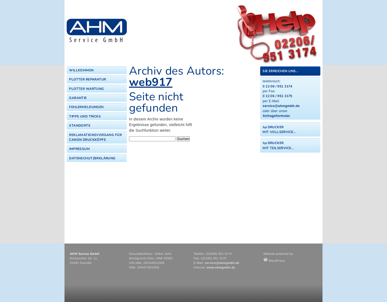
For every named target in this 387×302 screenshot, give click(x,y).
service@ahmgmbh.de (281, 106)
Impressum (79, 149)
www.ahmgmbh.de (221, 267)
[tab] (290, 71)
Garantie (78, 98)
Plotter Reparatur (87, 79)
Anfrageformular (276, 116)
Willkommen (81, 70)
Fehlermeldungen (86, 107)
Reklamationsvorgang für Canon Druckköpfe (95, 137)
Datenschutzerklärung (92, 158)
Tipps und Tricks (85, 116)
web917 (151, 82)
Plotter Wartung (86, 89)
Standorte (79, 125)
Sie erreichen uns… (280, 71)
